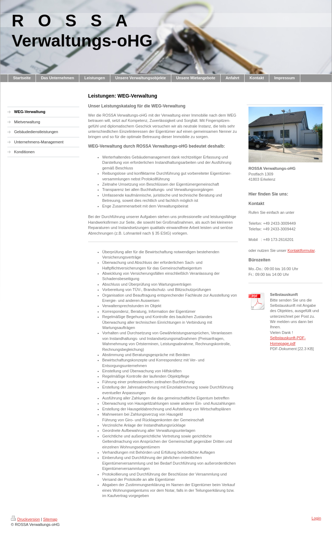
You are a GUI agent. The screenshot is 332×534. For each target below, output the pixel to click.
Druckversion (25, 519)
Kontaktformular (301, 250)
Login (316, 518)
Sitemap (50, 519)
